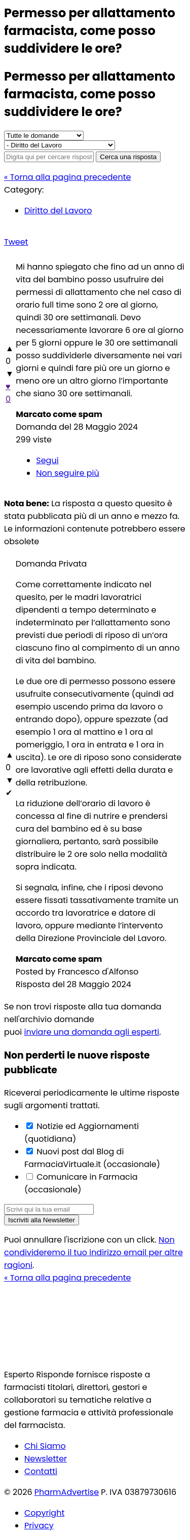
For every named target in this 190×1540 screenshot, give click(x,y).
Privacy (39, 1525)
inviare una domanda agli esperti (92, 1032)
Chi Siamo (45, 1446)
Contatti (40, 1471)
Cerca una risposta (128, 157)
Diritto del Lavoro (58, 210)
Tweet (16, 242)
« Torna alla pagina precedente (67, 177)
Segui (47, 460)
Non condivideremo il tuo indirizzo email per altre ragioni (93, 1252)
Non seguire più (67, 473)
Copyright (44, 1513)
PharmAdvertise (66, 1492)
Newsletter (45, 1458)
